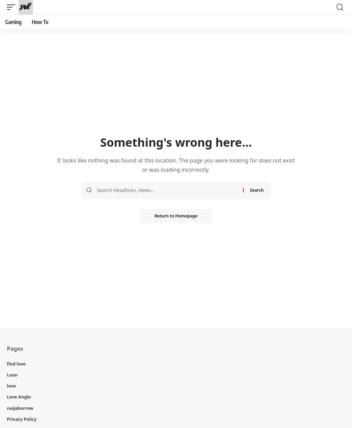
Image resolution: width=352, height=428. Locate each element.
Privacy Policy (21, 419)
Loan (12, 375)
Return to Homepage (175, 216)
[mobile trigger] (13, 7)
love (11, 386)
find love (16, 364)
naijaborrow (20, 408)
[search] (340, 7)
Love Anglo (19, 397)
